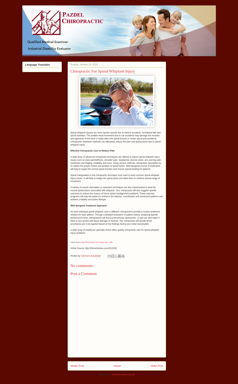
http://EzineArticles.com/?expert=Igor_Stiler (97, 242)
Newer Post (77, 365)
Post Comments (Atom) (123, 374)
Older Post (157, 365)
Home (117, 365)
